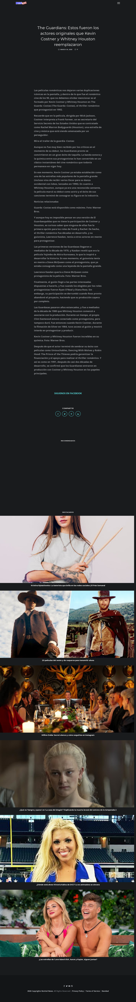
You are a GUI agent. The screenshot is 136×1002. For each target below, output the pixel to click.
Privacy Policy (78, 991)
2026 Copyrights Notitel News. (40, 991)
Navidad (105, 991)
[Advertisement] (68, 472)
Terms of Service (93, 991)
